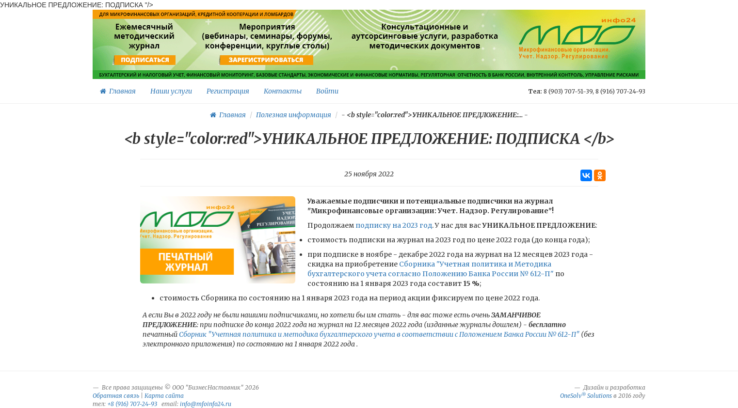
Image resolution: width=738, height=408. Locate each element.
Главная (118, 91)
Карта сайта (164, 395)
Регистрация (228, 91)
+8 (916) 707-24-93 (132, 404)
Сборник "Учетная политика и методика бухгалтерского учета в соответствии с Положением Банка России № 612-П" (379, 334)
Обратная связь (116, 395)
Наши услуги (171, 91)
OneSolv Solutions (586, 395)
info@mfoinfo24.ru (205, 404)
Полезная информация (293, 114)
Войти (327, 91)
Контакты (283, 91)
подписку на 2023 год (393, 225)
